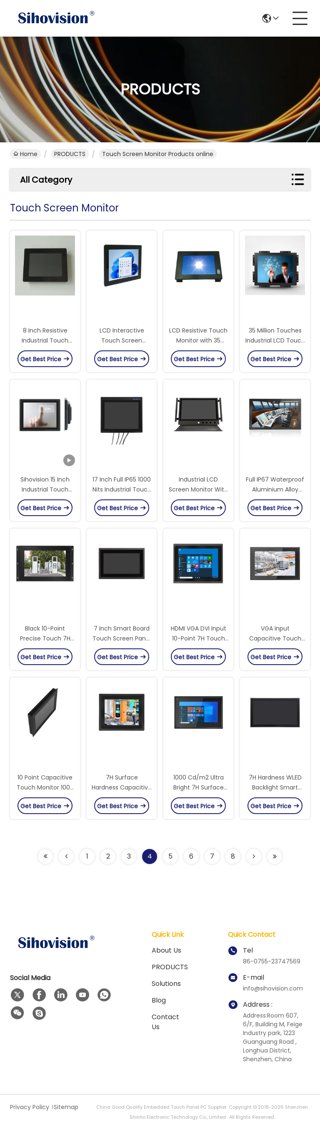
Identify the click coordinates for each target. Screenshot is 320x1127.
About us (166, 950)
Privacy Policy (29, 1107)
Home (25, 154)
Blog (159, 1000)
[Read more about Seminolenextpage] (45, 856)
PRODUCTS (69, 154)
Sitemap (66, 1107)
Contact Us (165, 1022)
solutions (166, 983)
